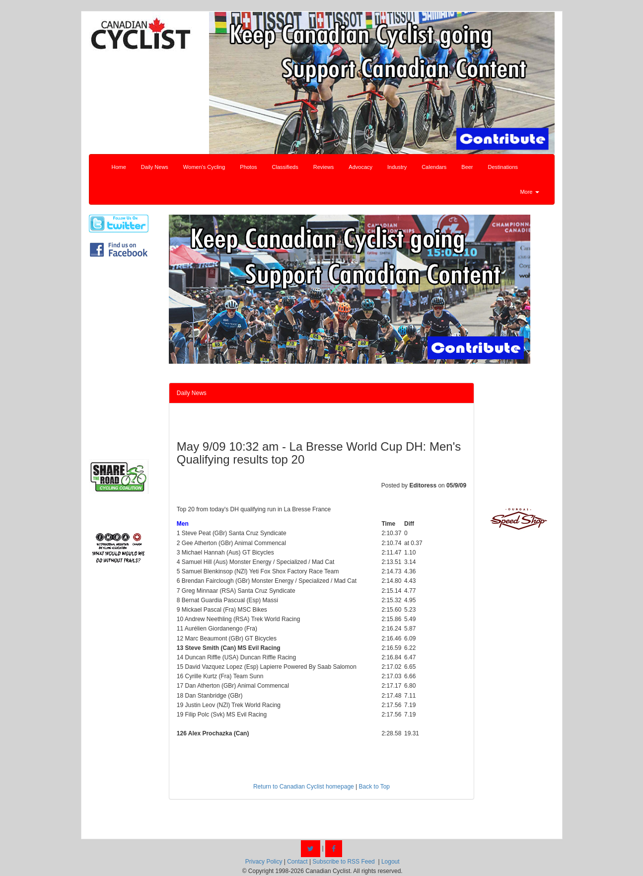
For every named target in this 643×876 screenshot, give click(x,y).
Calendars (434, 167)
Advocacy (360, 167)
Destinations (503, 167)
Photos (248, 167)
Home (119, 167)
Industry (397, 167)
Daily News (154, 167)
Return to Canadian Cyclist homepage (303, 786)
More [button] (529, 192)
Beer (467, 167)
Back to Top (374, 786)
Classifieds (285, 167)
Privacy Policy (264, 861)
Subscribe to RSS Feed (343, 861)
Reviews (323, 167)
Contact (297, 861)
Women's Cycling (204, 167)
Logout (390, 861)
